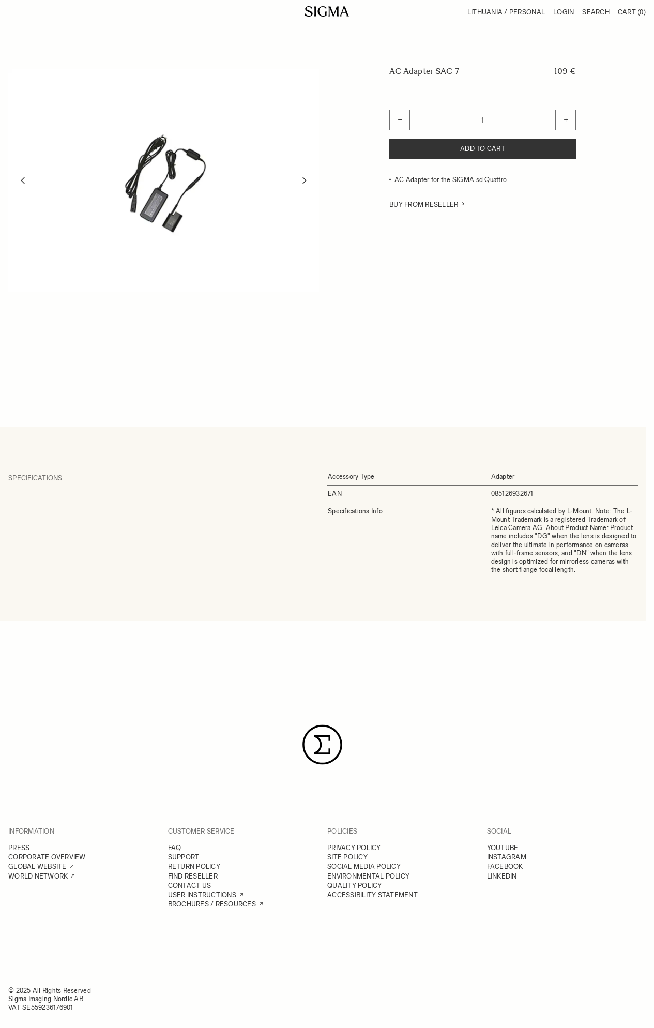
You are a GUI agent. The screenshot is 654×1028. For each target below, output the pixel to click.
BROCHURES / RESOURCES (212, 904)
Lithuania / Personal (506, 12)
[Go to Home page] (327, 11)
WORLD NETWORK (38, 876)
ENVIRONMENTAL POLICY (368, 876)
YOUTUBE (503, 848)
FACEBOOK (505, 866)
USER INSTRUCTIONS (202, 895)
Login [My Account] (563, 12)
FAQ (174, 848)
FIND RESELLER (193, 876)
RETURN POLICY (194, 866)
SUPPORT (184, 857)
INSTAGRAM (506, 857)
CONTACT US (189, 885)
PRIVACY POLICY (354, 848)
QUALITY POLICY (354, 885)
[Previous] (22, 180)
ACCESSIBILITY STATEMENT (372, 895)
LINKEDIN (502, 876)
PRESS (18, 848)
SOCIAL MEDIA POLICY (364, 866)
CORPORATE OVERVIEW (47, 857)
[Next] (304, 180)
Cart (632, 12)
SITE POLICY (347, 857)
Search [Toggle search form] (596, 12)
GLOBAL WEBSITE (37, 866)
